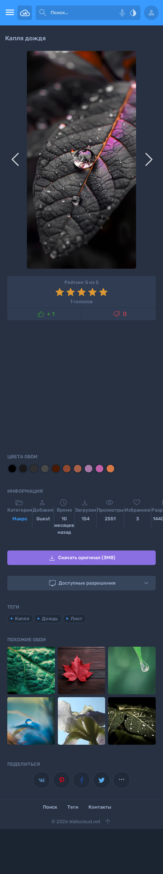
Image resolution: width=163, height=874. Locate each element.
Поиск (50, 807)
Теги (72, 807)
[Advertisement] (81, 385)
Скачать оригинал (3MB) (81, 558)
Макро (19, 518)
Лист (76, 618)
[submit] (43, 12)
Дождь (50, 618)
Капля (22, 618)
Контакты (99, 807)
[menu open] (8, 12)
